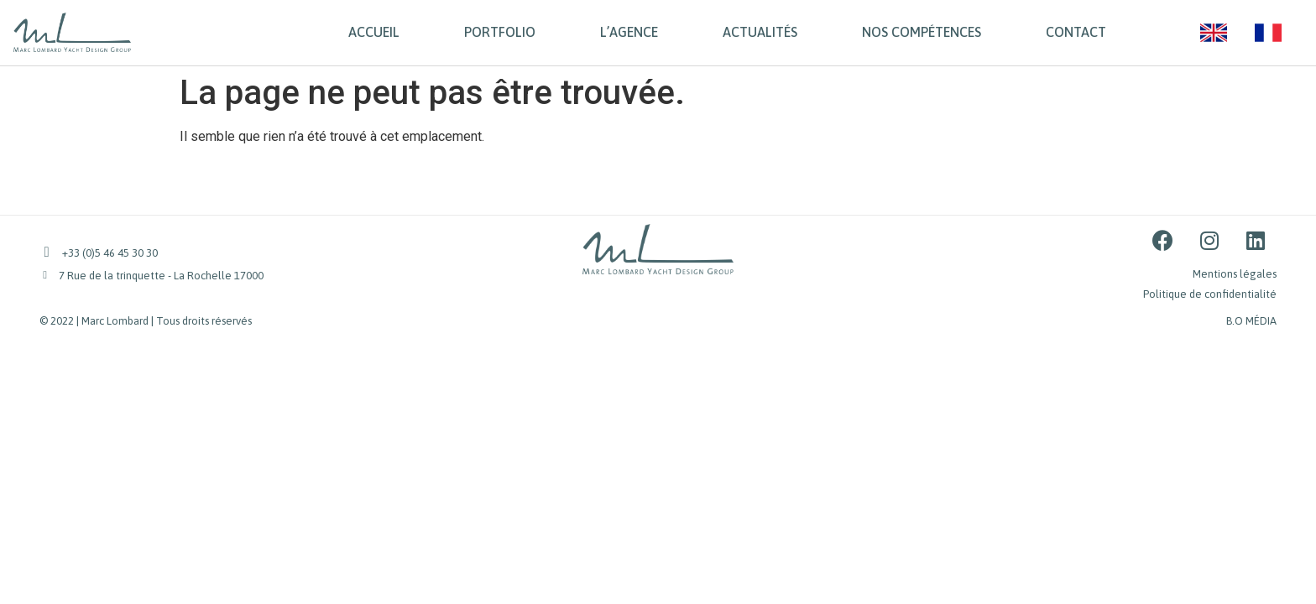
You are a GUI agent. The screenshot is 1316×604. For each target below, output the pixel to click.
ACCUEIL (374, 31)
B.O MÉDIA (1251, 321)
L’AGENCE (629, 31)
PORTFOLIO (499, 31)
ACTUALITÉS (760, 31)
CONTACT (1076, 31)
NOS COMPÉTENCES (921, 31)
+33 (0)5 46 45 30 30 (110, 253)
